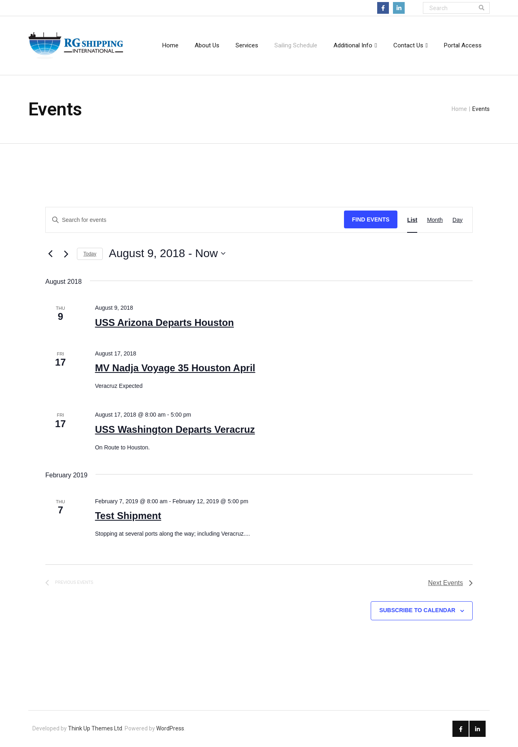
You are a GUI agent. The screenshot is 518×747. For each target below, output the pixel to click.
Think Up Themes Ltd (95, 728)
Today (89, 254)
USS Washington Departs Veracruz (175, 429)
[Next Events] (66, 254)
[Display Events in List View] (412, 220)
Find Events (371, 219)
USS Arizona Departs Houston (164, 322)
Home (459, 109)
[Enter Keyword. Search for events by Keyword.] (195, 220)
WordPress (170, 728)
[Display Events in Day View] (457, 220)
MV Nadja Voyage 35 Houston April (175, 367)
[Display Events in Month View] (435, 220)
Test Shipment (128, 515)
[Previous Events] (50, 253)
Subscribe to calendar (417, 610)
